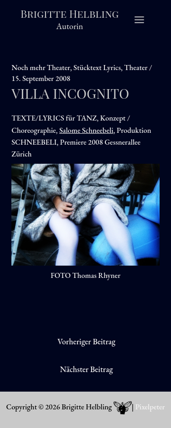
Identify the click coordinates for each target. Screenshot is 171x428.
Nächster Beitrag (86, 369)
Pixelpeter (150, 407)
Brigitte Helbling (70, 13)
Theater (135, 67)
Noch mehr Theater (40, 67)
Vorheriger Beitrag (86, 341)
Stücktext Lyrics (97, 67)
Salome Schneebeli (86, 130)
